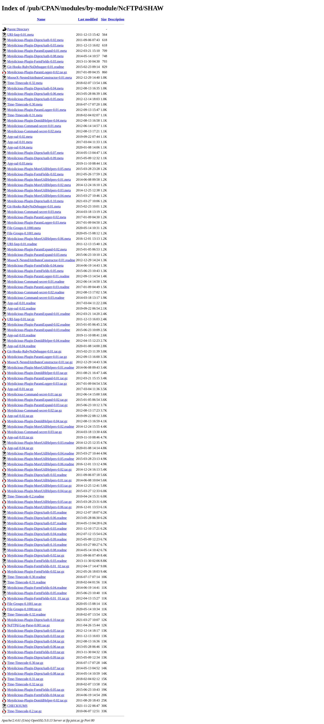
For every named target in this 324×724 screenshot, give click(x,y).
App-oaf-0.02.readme (21, 308)
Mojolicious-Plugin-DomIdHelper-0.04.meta (37, 120)
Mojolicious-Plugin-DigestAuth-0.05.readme (37, 512)
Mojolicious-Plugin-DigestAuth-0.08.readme (37, 550)
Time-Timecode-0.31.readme (26, 582)
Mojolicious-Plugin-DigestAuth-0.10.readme (37, 544)
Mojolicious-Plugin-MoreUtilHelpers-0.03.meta (39, 190)
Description (116, 19)
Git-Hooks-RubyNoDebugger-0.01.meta (34, 206)
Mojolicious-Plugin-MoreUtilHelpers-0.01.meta (39, 179)
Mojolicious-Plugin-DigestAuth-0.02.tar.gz (35, 555)
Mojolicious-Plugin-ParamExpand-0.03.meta (37, 254)
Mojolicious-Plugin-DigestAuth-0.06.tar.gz (35, 646)
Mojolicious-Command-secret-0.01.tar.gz (34, 394)
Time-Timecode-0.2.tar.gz (24, 711)
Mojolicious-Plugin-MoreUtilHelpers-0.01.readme (40, 367)
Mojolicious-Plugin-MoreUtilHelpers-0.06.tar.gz (39, 507)
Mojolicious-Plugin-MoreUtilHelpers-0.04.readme (40, 453)
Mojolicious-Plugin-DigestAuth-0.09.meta (35, 158)
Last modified (88, 19)
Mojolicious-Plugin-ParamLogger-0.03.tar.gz (37, 383)
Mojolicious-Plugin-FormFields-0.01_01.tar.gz (38, 598)
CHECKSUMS (17, 705)
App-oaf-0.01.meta (19, 142)
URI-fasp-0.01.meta (20, 34)
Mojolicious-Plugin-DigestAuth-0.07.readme (37, 523)
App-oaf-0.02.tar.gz (20, 416)
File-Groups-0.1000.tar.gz (24, 609)
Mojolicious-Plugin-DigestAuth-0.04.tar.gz (35, 641)
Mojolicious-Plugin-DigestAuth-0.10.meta (35, 201)
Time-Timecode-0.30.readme (26, 577)
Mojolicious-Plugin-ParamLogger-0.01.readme (38, 276)
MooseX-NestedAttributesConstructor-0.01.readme (41, 260)
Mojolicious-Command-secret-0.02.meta (34, 131)
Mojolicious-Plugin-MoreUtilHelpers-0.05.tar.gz (39, 501)
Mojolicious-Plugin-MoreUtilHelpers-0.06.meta (39, 238)
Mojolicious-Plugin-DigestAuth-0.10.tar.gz (35, 620)
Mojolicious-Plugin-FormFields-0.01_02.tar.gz (38, 566)
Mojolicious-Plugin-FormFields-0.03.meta (35, 61)
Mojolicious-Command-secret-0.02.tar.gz (34, 410)
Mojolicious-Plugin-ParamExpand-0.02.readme (38, 324)
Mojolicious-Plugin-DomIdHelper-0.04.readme (38, 340)
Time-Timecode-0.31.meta (24, 115)
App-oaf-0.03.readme (21, 335)
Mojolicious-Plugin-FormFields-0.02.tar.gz (35, 571)
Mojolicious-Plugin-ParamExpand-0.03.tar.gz (37, 405)
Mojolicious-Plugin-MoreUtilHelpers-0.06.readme (40, 464)
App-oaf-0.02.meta (19, 136)
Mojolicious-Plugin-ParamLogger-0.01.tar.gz (37, 356)
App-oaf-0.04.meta (19, 147)
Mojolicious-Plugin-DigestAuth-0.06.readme (37, 518)
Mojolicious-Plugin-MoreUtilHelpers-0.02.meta (39, 185)
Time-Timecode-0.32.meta (24, 83)
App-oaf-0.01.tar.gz (20, 389)
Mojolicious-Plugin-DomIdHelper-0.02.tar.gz (37, 700)
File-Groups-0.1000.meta (24, 228)
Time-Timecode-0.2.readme (25, 496)
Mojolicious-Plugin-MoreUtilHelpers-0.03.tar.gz (39, 485)
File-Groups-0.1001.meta (24, 233)
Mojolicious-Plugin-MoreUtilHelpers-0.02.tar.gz (39, 469)
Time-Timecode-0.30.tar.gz (25, 663)
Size (104, 19)
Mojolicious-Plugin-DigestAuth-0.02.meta (35, 40)
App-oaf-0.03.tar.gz (20, 437)
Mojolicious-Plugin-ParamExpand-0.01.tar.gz (37, 378)
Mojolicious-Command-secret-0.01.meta (34, 126)
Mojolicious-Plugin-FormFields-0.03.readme (37, 561)
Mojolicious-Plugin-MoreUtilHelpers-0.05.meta (39, 169)
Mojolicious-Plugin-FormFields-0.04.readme (37, 587)
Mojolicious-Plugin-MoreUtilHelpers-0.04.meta (39, 195)
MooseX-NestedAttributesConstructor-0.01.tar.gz (40, 362)
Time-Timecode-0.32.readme (26, 614)
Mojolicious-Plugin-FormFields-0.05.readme (37, 593)
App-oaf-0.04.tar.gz (20, 448)
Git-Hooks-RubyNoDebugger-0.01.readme (35, 67)
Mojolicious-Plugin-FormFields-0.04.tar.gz (35, 695)
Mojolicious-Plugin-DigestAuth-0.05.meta (35, 99)
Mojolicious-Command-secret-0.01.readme (35, 281)
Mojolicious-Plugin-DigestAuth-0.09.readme (37, 539)
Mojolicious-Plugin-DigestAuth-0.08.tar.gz (35, 673)
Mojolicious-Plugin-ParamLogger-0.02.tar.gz (37, 72)
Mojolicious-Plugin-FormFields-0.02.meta (35, 174)
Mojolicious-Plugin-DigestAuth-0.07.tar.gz (35, 668)
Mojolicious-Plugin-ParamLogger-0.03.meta (36, 222)
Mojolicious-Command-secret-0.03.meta (34, 212)
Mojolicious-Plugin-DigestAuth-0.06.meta (35, 93)
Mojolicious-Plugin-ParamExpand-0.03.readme (38, 330)
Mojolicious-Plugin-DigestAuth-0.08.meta (35, 56)
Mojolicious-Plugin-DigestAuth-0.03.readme (37, 528)
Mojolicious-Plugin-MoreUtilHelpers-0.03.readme (40, 442)
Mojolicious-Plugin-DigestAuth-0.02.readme (37, 475)
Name (41, 19)
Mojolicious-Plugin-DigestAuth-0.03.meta (35, 45)
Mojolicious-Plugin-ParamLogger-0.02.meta (36, 217)
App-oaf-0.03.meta (19, 163)
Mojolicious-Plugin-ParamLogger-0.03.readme (38, 287)
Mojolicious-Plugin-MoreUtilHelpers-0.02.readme (40, 426)
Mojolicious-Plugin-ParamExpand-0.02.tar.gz (37, 399)
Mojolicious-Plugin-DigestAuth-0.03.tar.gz (35, 636)
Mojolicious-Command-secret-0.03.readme (35, 297)
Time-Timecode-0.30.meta (24, 104)
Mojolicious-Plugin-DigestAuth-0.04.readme (37, 534)
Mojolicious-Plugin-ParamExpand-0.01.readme (38, 314)
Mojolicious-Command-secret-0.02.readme (35, 292)
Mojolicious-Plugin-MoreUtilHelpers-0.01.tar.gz (39, 480)
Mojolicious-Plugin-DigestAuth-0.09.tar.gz (35, 657)
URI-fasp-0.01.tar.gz (21, 319)
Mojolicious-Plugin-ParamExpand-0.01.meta (37, 50)
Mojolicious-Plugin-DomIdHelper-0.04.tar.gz (37, 421)
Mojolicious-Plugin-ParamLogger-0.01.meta (36, 110)
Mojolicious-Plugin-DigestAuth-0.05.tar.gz (35, 630)
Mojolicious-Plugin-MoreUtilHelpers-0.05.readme (40, 459)
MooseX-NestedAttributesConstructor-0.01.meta (39, 77)
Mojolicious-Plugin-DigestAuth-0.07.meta (35, 152)
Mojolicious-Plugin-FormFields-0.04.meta (35, 265)
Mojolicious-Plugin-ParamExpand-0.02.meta (37, 249)
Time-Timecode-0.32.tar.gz (25, 684)
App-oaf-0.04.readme (21, 346)
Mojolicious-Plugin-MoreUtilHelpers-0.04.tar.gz (39, 491)
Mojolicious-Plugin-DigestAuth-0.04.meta (35, 88)
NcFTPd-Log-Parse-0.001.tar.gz (28, 625)
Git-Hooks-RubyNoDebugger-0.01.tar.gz (34, 351)
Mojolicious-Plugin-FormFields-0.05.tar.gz (35, 689)
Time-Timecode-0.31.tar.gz (25, 679)
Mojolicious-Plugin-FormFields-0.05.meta (35, 271)
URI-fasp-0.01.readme (22, 244)
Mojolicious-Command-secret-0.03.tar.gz (34, 432)
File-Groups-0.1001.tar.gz (24, 603)
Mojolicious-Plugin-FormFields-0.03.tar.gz (35, 652)
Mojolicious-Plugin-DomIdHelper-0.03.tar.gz (37, 373)
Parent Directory (18, 29)
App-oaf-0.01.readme (21, 303)
